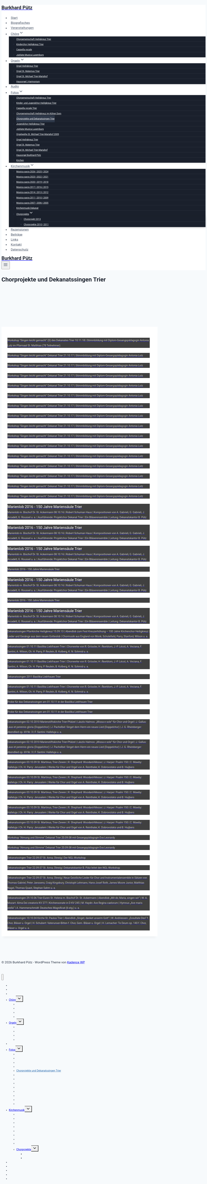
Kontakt (16, 244)
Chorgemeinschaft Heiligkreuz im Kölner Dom (38, 113)
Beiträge (16, 234)
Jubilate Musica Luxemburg (30, 55)
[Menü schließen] (2, 977)
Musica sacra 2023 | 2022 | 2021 (32, 177)
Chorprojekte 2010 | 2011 (36, 224)
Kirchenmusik (17, 1110)
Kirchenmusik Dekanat (27, 208)
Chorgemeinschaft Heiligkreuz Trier (33, 39)
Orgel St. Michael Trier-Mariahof (32, 76)
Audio (15, 86)
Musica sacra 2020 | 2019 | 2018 (32, 182)
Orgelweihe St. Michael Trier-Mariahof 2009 (37, 134)
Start (14, 18)
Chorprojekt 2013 (32, 219)
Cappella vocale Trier (26, 108)
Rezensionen (20, 229)
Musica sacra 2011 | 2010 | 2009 (32, 197)
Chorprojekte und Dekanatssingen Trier (35, 118)
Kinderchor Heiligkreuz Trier (30, 44)
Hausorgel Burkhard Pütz (28, 155)
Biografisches (20, 23)
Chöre (12, 999)
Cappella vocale (24, 49)
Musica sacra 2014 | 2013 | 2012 (32, 192)
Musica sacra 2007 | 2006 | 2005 (32, 203)
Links (14, 239)
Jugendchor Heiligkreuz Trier (30, 124)
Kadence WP (76, 962)
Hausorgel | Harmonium (28, 81)
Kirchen (20, 160)
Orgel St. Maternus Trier (28, 71)
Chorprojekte (23, 1149)
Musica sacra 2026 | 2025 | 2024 (32, 171)
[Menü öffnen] (5, 265)
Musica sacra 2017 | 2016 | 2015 (32, 187)
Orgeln (12, 1022)
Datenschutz (19, 249)
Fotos (12, 1049)
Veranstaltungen (22, 28)
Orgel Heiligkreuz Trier (27, 66)
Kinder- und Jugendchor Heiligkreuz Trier (36, 103)
